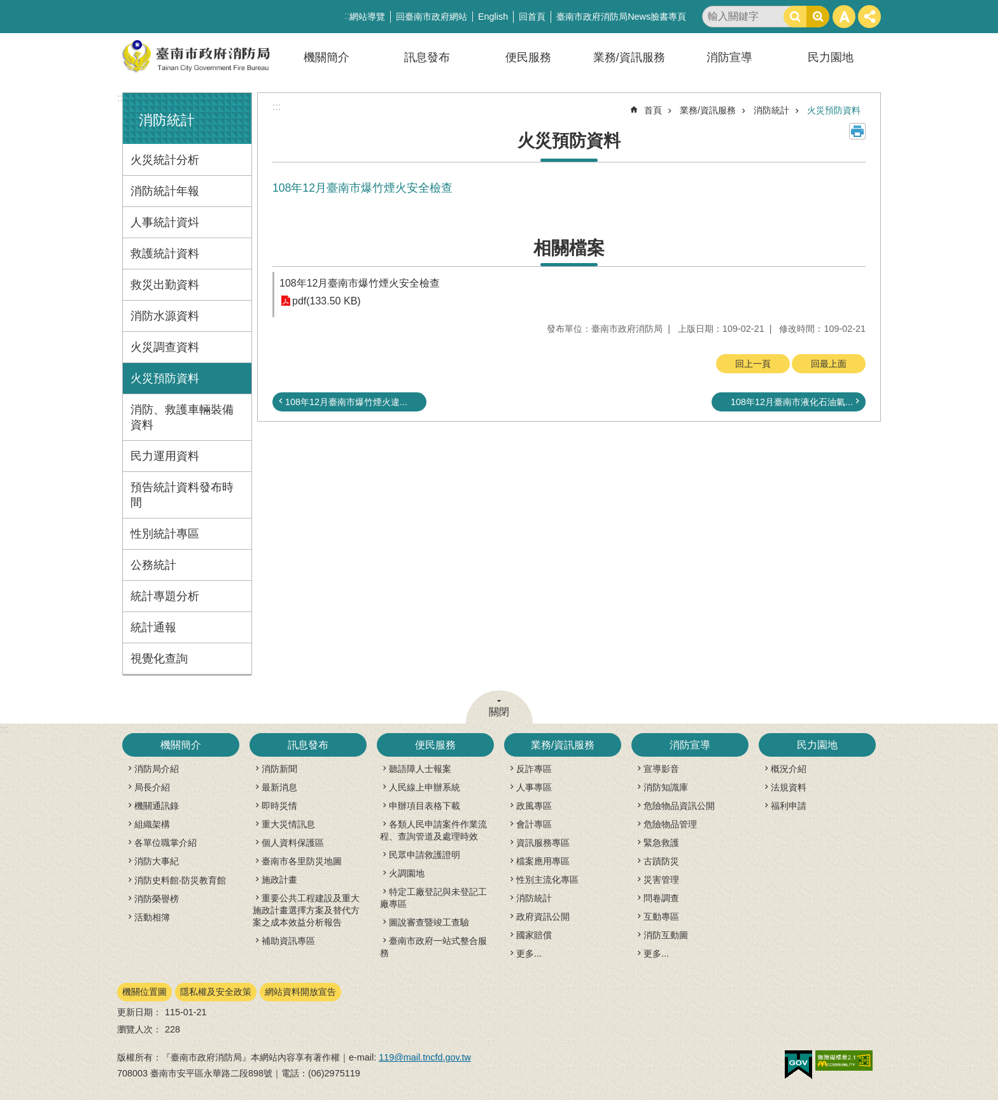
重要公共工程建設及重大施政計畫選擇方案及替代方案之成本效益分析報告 (306, 910)
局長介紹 (152, 787)
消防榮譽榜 (156, 899)
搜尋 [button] (795, 16)
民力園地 (831, 57)
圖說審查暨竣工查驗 (429, 922)
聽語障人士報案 (420, 769)
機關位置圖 (144, 992)
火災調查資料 (164, 347)
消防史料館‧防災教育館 (180, 880)
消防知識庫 (665, 787)
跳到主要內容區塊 (6, 6)
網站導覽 (367, 16)
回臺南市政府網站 (431, 16)
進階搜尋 (817, 16)
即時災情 (279, 806)
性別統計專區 (164, 533)
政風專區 (534, 806)
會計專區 (534, 824)
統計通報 (153, 627)
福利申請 (788, 806)
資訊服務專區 (543, 843)
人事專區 (534, 787)
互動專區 (661, 916)
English (493, 16)
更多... (529, 953)
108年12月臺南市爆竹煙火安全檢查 (359, 283)
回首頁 (532, 16)
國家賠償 (534, 935)
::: (121, 97)
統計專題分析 (164, 596)
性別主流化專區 (547, 880)
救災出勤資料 (164, 284)
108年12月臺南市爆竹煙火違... (346, 402)
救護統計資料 (164, 253)
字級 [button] (844, 16)
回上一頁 (753, 364)
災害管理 (661, 880)
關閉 (499, 711)
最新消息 (279, 787)
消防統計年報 (164, 191)
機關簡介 (326, 57)
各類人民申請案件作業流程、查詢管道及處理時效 (433, 830)
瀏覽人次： (139, 1029)
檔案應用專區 (543, 861)
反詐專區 (534, 769)
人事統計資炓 (164, 222)
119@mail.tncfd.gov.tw (425, 1057)
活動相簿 (152, 917)
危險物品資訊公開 (679, 806)
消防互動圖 (665, 935)
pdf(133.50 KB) (326, 301)
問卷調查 (661, 898)
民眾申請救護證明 (424, 855)
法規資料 (788, 787)
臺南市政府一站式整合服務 (433, 947)
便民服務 (528, 57)
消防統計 (167, 120)
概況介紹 (788, 769)
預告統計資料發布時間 (182, 495)
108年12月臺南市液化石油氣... (792, 402)
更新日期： (139, 1012)
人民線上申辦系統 (424, 787)
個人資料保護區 (293, 843)
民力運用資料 (164, 456)
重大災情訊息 (288, 824)
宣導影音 (661, 769)
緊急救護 (661, 843)
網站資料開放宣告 (300, 992)
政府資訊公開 (543, 916)
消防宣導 (729, 57)
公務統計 (153, 565)
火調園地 (407, 873)
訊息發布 (427, 57)
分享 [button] (869, 16)
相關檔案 (569, 248)
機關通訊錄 (156, 806)
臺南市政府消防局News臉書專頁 (621, 16)
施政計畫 (279, 880)
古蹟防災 (661, 861)
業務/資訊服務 (629, 57)
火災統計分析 (164, 160)
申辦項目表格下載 (424, 806)
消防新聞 (279, 769)
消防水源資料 (164, 316)
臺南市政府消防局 (196, 56)
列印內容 (857, 131)
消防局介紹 (156, 769)
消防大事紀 (156, 861)
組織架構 (152, 824)
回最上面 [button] (829, 364)
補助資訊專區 (288, 941)
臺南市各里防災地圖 (302, 861)
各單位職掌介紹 (165, 843)
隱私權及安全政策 (215, 992)
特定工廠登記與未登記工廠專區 (433, 898)
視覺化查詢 (159, 658)
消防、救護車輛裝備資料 (182, 417)
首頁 (653, 110)
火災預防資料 (164, 378)
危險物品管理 (670, 824)
